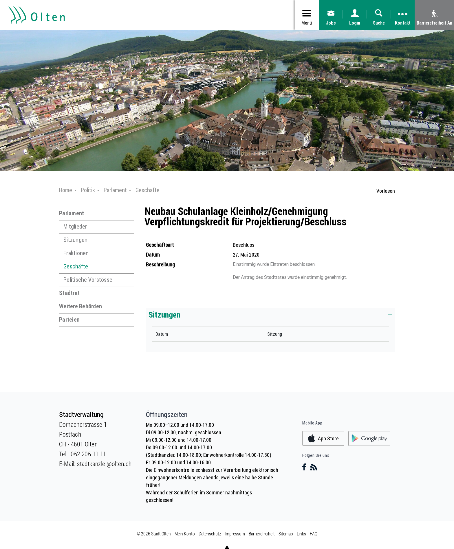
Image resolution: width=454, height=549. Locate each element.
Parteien (69, 319)
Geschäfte (75, 266)
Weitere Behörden (80, 306)
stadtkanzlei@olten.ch (104, 463)
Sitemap (286, 534)
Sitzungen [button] (164, 314)
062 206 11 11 (88, 454)
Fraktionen (76, 253)
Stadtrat (69, 293)
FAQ (313, 534)
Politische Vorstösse (87, 279)
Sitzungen (75, 240)
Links (301, 534)
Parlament (71, 213)
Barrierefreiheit (262, 534)
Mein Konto (185, 534)
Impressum (235, 534)
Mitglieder (75, 226)
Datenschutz (210, 534)
